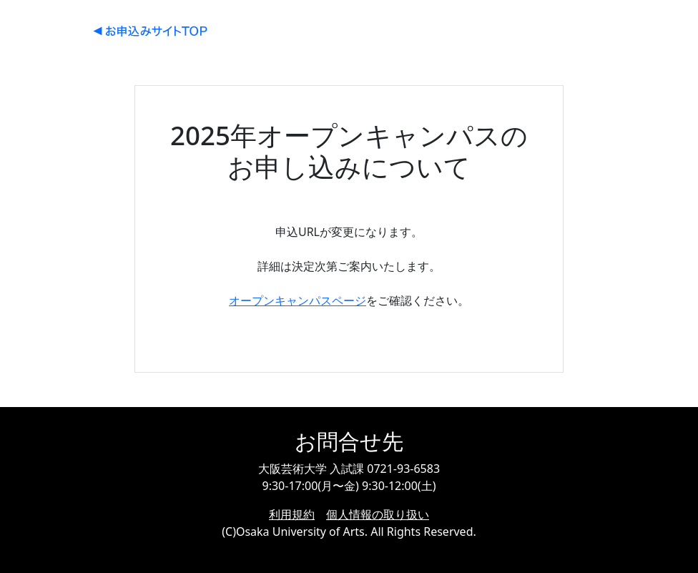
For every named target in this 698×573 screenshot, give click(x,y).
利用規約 (292, 514)
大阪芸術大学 (150, 30)
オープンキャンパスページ (297, 300)
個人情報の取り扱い (377, 514)
